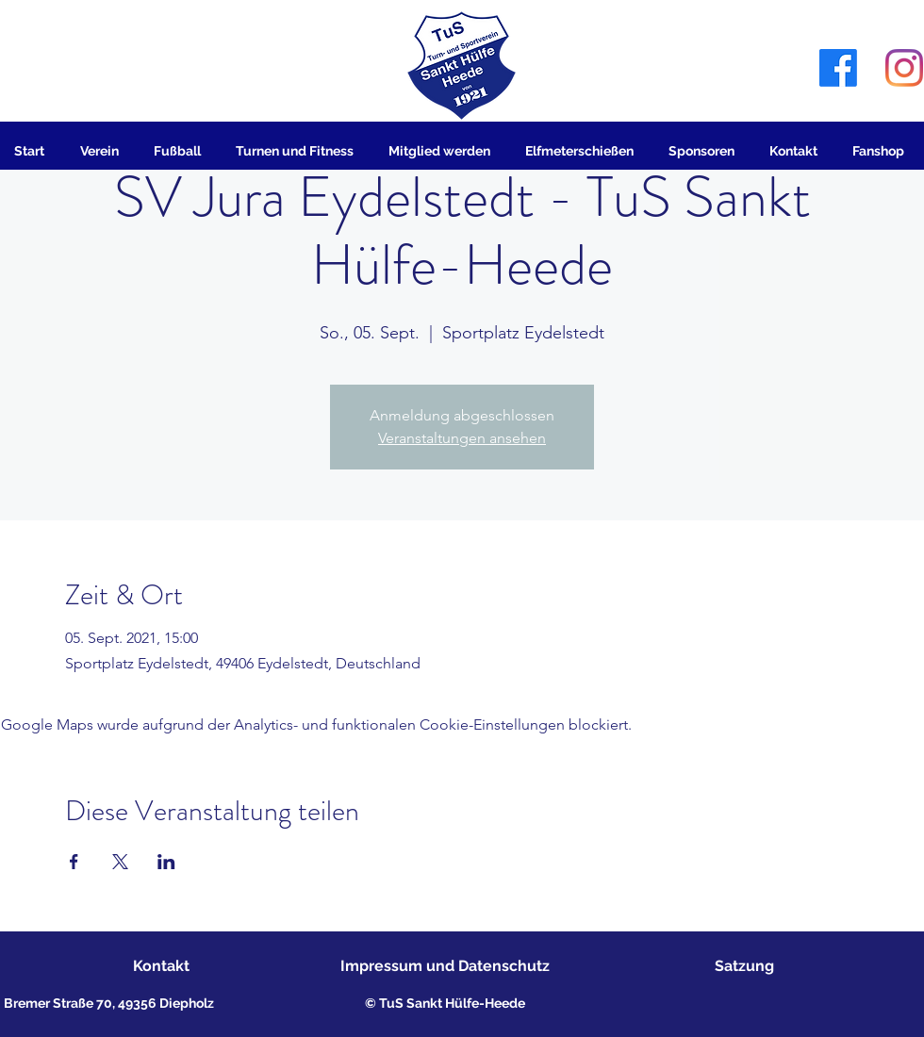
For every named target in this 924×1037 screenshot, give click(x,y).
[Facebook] (838, 68)
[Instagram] (904, 68)
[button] (102, 151)
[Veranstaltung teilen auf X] (120, 861)
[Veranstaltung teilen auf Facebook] (74, 861)
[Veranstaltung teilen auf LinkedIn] (166, 861)
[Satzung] (744, 966)
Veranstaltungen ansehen (462, 438)
